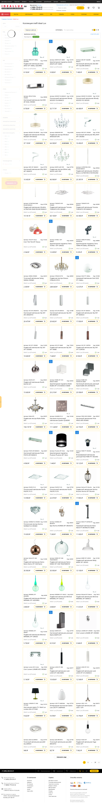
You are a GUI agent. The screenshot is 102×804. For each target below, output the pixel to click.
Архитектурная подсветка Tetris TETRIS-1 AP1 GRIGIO (61, 244)
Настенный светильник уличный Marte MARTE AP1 (61, 634)
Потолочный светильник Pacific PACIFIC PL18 (61, 490)
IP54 (7, 144)
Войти (98, 1)
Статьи (50, 794)
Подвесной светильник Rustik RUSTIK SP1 (34, 383)
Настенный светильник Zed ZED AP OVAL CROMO (35, 101)
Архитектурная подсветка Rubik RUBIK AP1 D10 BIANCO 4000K (61, 385)
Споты (7, 54)
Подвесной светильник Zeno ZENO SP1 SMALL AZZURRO (33, 65)
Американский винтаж (11, 92)
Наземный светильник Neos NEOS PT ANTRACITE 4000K (86, 527)
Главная (4, 19)
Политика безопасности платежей (78, 789)
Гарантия (17, 1)
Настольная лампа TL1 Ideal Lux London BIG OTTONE (35, 708)
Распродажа (30, 785)
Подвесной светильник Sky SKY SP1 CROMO (34, 348)
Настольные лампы (10, 46)
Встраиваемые (9, 66)
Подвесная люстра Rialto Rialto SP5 (34, 419)
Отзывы (31, 1)
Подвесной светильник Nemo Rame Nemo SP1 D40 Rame (34, 563)
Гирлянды (8, 37)
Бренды (56, 1)
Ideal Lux (35, 37)
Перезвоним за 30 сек (62, 5)
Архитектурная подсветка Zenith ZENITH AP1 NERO (61, 63)
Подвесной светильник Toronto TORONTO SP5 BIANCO (87, 208)
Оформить (94, 771)
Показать (11, 183)
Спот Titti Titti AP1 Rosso (32, 242)
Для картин (8, 74)
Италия (8, 173)
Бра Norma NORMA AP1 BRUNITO (61, 526)
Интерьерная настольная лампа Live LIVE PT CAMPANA (61, 706)
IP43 (6, 139)
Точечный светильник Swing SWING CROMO (34, 279)
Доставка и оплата (7, 1)
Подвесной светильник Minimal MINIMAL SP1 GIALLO (61, 598)
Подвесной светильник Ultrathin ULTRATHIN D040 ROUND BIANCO (35, 208)
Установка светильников (55, 782)
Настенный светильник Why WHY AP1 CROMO (87, 136)
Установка (39, 1)
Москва (39, 5)
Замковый (8, 111)
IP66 (7, 152)
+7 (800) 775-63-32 (41, 7)
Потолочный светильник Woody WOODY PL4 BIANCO (61, 99)
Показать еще (61, 757)
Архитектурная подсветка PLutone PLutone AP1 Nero (59, 454)
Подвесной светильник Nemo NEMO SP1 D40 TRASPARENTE (60, 563)
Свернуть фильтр (30, 30)
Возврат (24, 1)
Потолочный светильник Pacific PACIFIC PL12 (35, 490)
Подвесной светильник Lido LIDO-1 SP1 (85, 706)
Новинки (29, 787)
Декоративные (9, 69)
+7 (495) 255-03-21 (41, 9)
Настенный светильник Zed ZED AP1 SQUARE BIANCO (87, 65)
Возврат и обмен (53, 785)
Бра (7, 35)
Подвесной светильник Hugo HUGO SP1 (86, 743)
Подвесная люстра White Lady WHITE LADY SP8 (60, 170)
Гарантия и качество (54, 784)
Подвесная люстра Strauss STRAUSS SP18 (59, 279)
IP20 (7, 136)
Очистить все (95, 34)
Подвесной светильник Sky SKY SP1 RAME (60, 348)
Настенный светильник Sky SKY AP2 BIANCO (60, 314)
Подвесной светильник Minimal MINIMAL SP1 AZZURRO (35, 599)
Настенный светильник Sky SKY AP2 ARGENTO (34, 314)
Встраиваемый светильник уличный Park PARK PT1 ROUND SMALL (87, 456)
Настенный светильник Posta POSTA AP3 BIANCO (34, 454)
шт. (82, 771)
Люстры (8, 43)
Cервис (51, 777)
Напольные (8, 82)
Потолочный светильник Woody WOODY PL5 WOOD (87, 99)
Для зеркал (8, 71)
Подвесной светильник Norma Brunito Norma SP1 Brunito (86, 490)
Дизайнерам (47, 1)
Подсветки (8, 48)
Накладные (8, 80)
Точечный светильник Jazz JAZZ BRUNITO (60, 743)
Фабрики (29, 782)
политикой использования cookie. (79, 797)
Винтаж (7, 105)
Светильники (9, 51)
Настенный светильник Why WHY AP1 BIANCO (35, 170)
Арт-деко (8, 100)
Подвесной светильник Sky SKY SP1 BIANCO (87, 314)
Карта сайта (30, 791)
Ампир (7, 95)
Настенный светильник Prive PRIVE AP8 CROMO (86, 419)
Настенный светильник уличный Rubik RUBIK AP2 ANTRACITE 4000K (87, 385)
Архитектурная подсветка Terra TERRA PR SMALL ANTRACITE (87, 244)
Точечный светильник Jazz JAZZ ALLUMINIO (34, 743)
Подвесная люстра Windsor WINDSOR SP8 (59, 136)
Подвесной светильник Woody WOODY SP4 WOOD (34, 136)
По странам (30, 784)
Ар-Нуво (8, 97)
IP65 (7, 149)
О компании (31, 777)
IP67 (6, 155)
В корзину (40, 72)
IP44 (7, 141)
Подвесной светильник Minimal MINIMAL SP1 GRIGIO (35, 635)
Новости (51, 792)
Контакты (63, 1)
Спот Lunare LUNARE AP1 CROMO (87, 633)
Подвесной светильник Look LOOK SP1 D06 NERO (59, 672)
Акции (28, 789)
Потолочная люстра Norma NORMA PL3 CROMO (33, 525)
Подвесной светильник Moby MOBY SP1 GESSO (86, 561)
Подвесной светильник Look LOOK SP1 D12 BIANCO (86, 672)
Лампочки (8, 40)
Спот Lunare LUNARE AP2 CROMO (35, 669)
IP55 (7, 147)
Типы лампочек (52, 796)
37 (95, 762)
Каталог (5, 14)
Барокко (7, 103)
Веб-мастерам (52, 787)
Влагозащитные (9, 63)
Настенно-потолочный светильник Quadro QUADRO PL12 (60, 419)
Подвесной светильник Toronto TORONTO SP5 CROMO (61, 208)
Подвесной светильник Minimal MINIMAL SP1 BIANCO (87, 598)
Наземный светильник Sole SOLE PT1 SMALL (87, 279)
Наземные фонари (10, 77)
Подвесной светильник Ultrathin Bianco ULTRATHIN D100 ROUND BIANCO (87, 172)
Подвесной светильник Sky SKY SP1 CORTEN (87, 348)
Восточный (8, 108)
